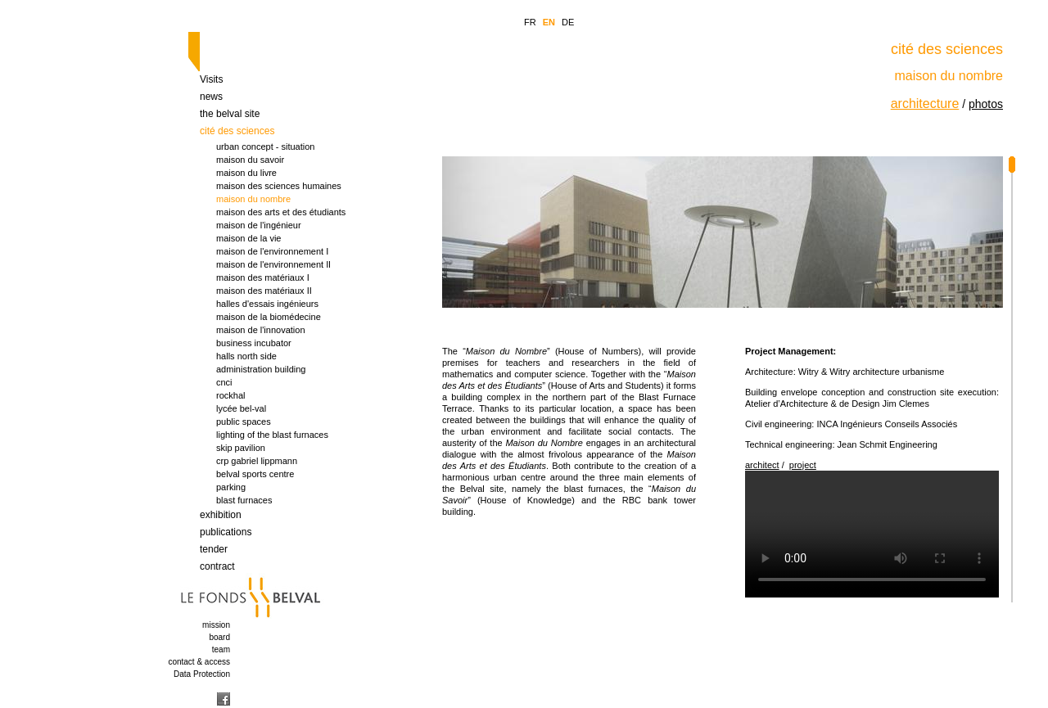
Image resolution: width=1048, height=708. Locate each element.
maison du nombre (253, 199)
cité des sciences (237, 131)
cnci (224, 382)
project (802, 465)
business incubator (253, 343)
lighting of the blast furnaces (272, 435)
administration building (260, 369)
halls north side (246, 356)
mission (216, 624)
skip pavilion (240, 448)
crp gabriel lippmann (256, 461)
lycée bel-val (241, 408)
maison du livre (246, 173)
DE (568, 22)
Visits (211, 79)
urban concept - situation (265, 146)
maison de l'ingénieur (258, 225)
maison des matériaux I (262, 277)
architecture (925, 103)
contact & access (199, 661)
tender (214, 549)
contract (217, 566)
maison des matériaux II (264, 290)
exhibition (221, 515)
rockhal (230, 395)
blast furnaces (244, 500)
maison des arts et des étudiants (281, 212)
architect (762, 465)
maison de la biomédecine (268, 317)
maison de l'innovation (260, 330)
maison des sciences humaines (278, 186)
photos (986, 103)
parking (231, 487)
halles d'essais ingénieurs (267, 304)
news (211, 96)
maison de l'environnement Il (273, 264)
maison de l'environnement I (272, 251)
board (219, 637)
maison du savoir (250, 160)
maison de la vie (249, 238)
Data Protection (202, 674)
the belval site (230, 114)
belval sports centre (255, 474)
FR (530, 22)
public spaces (243, 421)
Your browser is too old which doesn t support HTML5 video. (872, 534)
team (221, 649)
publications (225, 532)
